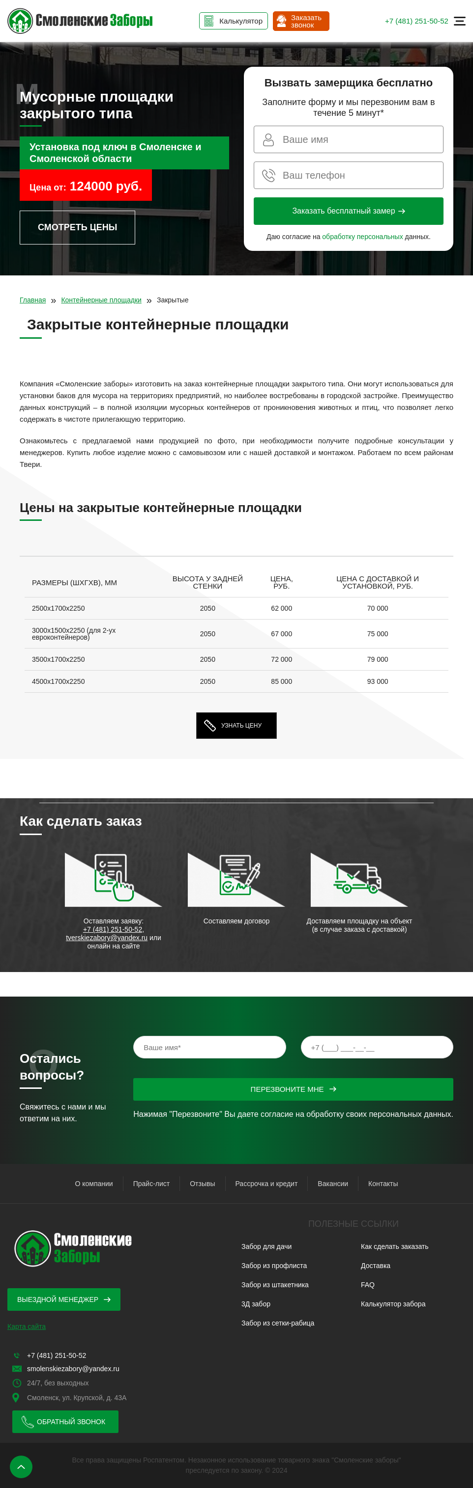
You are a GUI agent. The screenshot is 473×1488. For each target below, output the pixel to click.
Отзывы (202, 1184)
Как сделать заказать (395, 1246)
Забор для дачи (266, 1246)
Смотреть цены (77, 227)
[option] (236, 634)
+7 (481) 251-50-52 (416, 21)
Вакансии (333, 1184)
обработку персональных (362, 237)
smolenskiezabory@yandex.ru (73, 1368)
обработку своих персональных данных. (379, 1114)
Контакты (383, 1184)
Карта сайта (26, 1326)
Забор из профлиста (274, 1266)
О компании (94, 1184)
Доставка (375, 1266)
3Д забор (255, 1304)
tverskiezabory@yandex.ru (107, 937)
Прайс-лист (151, 1184)
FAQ (368, 1285)
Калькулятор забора (393, 1304)
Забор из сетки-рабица (277, 1323)
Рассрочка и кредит (267, 1184)
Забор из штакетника (275, 1285)
